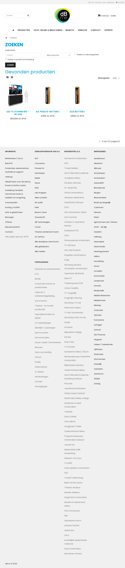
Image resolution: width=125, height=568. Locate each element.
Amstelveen (99, 173)
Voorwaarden (11, 202)
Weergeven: (104, 78)
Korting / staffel (12, 207)
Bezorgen (9, 217)
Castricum (99, 207)
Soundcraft (40, 217)
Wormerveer (99, 359)
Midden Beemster (102, 295)
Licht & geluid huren (14, 212)
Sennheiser (40, 173)
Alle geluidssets (42, 246)
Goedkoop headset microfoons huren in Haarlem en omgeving (15, 194)
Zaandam (98, 369)
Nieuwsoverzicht (12, 227)
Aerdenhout (99, 158)
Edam (96, 217)
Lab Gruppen (40, 192)
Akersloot (98, 163)
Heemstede (99, 246)
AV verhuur (39, 236)
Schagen (98, 325)
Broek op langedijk (102, 202)
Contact (96, 30)
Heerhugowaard (101, 251)
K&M (37, 207)
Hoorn (96, 266)
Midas (37, 178)
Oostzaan (98, 310)
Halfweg (97, 236)
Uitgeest (98, 339)
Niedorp (97, 305)
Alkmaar (97, 168)
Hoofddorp (99, 261)
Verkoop (82, 30)
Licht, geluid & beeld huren (48, 30)
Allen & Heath (41, 197)
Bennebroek (99, 187)
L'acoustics (40, 163)
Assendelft (99, 183)
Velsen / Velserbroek (103, 344)
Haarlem (98, 232)
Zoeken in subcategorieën (86, 54)
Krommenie (99, 276)
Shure (37, 183)
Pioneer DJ (39, 168)
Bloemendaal (100, 197)
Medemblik (99, 290)
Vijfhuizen (98, 349)
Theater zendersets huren (47, 232)
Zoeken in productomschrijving (19, 59)
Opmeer (98, 315)
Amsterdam (99, 178)
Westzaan (98, 354)
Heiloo (97, 256)
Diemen (97, 212)
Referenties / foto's (14, 158)
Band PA (70, 30)
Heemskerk (99, 241)
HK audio (39, 202)
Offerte (120, 3)
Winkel (97, 378)
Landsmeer (99, 280)
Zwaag (97, 383)
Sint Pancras (99, 334)
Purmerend (99, 320)
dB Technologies (42, 222)
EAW (37, 187)
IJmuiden (98, 271)
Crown (38, 227)
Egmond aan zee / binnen (105, 222)
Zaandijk (97, 364)
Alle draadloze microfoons (47, 241)
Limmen (97, 285)
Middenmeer (99, 300)
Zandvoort (99, 373)
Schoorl (97, 329)
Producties (24, 30)
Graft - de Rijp (100, 227)
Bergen (97, 192)
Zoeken (13, 37)
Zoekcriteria (10, 50)
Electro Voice (41, 212)
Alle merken (40, 251)
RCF (36, 158)
